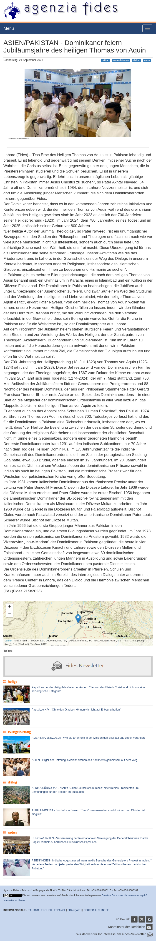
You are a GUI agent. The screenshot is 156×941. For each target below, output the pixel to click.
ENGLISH (46, 910)
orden (147, 60)
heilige (105, 60)
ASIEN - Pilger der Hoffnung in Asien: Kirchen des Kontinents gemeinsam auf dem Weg (84, 760)
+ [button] (9, 606)
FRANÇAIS (74, 910)
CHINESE (103, 910)
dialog (136, 60)
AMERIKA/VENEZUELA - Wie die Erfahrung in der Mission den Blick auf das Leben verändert (88, 737)
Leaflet (8, 640)
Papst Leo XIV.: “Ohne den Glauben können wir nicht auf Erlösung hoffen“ (76, 709)
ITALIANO (33, 910)
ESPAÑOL (60, 910)
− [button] (9, 613)
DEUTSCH (90, 910)
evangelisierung (121, 60)
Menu (9, 28)
